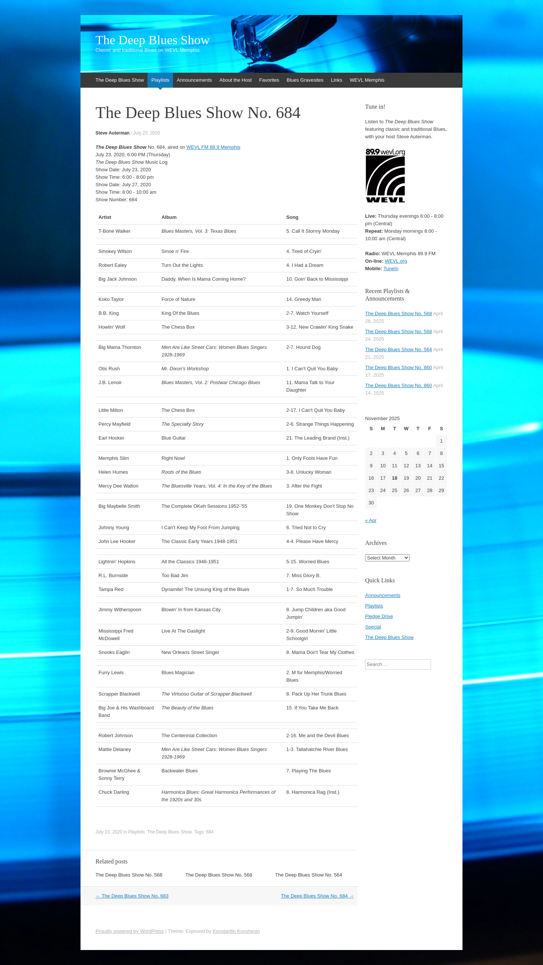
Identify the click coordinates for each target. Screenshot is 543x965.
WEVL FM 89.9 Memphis (213, 147)
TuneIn (390, 268)
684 (209, 832)
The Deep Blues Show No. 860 (398, 367)
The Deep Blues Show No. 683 (132, 896)
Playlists (160, 80)
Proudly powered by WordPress (129, 931)
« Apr (370, 520)
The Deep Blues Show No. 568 (129, 875)
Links (336, 80)
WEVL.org (396, 261)
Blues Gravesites (304, 80)
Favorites (269, 80)
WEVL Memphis (367, 80)
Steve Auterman (112, 133)
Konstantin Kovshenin (236, 931)
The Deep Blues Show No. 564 (308, 875)
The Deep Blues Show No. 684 (317, 896)
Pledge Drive (379, 616)
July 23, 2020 (146, 133)
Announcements (194, 80)
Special (373, 627)
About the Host (235, 80)
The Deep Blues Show (152, 40)
